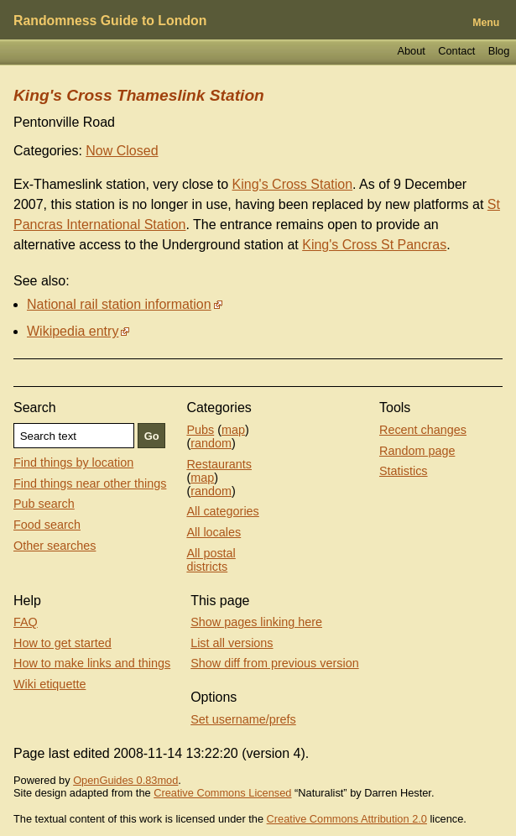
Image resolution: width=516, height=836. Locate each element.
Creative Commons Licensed (222, 792)
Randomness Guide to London (109, 20)
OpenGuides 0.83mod (125, 780)
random (211, 443)
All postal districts (210, 559)
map (233, 429)
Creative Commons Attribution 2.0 (347, 818)
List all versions (231, 643)
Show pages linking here (256, 622)
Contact (456, 50)
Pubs (200, 429)
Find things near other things (89, 483)
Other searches (54, 545)
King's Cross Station (292, 184)
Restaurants (219, 464)
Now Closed (122, 151)
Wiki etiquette (49, 684)
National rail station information (119, 304)
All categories (222, 511)
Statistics (403, 471)
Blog (499, 50)
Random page (417, 450)
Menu (485, 23)
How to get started (62, 643)
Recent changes (422, 429)
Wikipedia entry (72, 331)
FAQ (25, 622)
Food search (47, 524)
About (411, 50)
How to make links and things (91, 663)
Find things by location (73, 462)
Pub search (44, 503)
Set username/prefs (243, 719)
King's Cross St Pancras (374, 245)
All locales (213, 532)
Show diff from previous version (274, 663)
